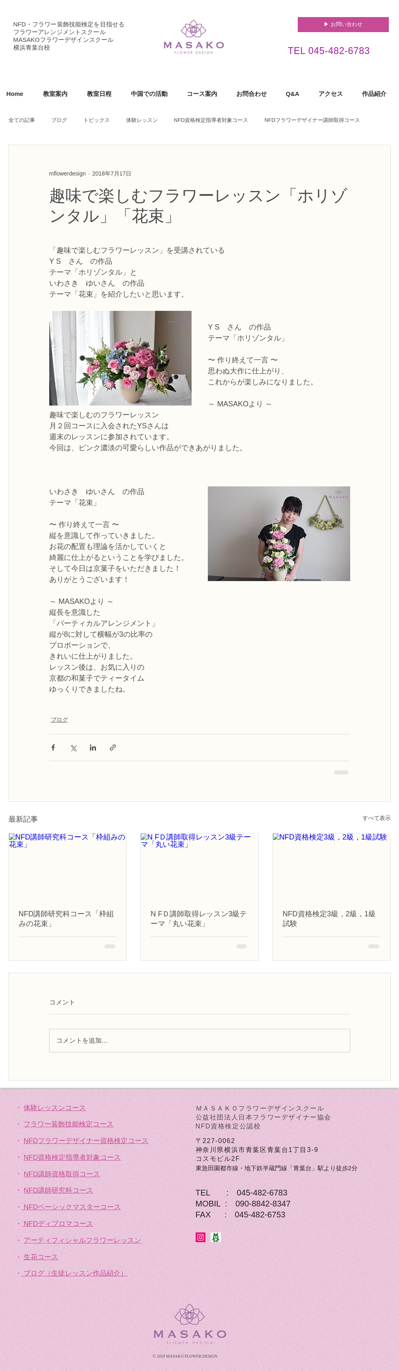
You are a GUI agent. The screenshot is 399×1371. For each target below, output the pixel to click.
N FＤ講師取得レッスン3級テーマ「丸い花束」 (198, 919)
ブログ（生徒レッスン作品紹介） (75, 1273)
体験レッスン (142, 120)
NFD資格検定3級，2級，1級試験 (329, 919)
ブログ (59, 120)
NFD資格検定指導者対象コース (211, 120)
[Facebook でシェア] (53, 747)
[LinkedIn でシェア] (93, 747)
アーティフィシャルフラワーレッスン (82, 1240)
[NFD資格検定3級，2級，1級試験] (331, 866)
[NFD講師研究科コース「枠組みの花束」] (67, 866)
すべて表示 (376, 818)
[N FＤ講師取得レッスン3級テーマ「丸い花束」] (199, 866)
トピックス (96, 120)
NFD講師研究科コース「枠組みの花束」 (66, 919)
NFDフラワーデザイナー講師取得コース (312, 120)
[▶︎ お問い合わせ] (343, 24)
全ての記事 (22, 120)
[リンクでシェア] (113, 747)
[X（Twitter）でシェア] (73, 747)
